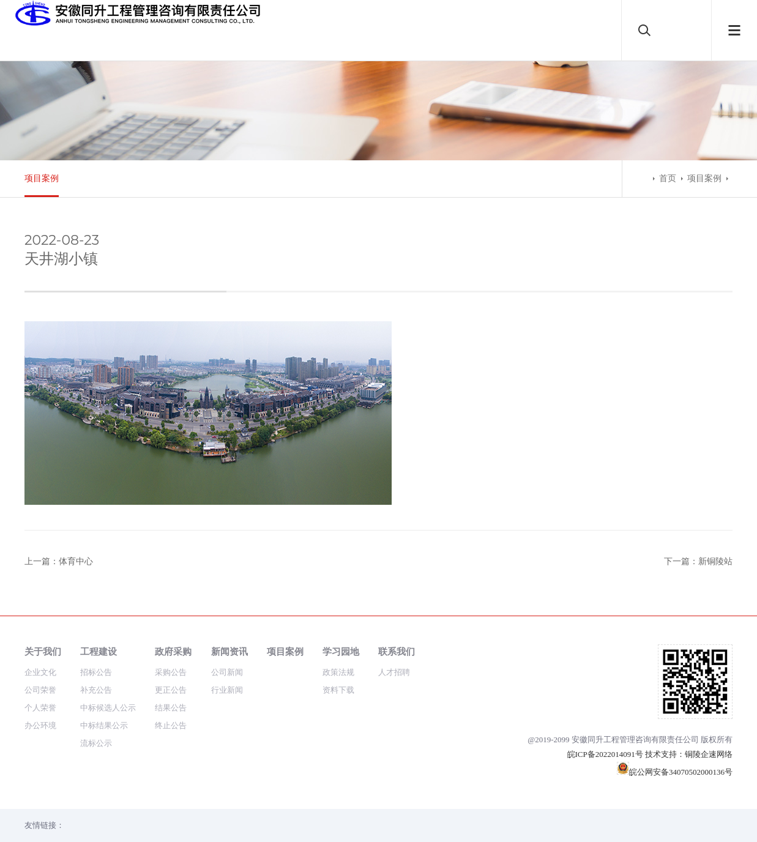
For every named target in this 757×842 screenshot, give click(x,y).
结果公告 (171, 707)
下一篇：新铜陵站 (698, 561)
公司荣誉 (40, 690)
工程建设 (98, 651)
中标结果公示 (104, 725)
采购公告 (171, 672)
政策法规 (338, 672)
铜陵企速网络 (709, 754)
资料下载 (338, 690)
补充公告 (96, 690)
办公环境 (40, 725)
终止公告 (171, 725)
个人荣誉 (40, 707)
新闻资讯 (229, 651)
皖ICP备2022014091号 (605, 754)
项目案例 (41, 178)
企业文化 (40, 672)
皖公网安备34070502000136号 (675, 772)
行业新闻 (227, 690)
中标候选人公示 (108, 707)
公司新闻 (227, 672)
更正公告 (171, 690)
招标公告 (96, 672)
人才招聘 (394, 672)
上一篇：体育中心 (58, 561)
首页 (667, 178)
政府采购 (173, 651)
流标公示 (96, 743)
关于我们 (42, 651)
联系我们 (396, 651)
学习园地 (341, 651)
